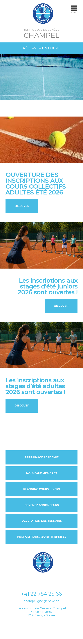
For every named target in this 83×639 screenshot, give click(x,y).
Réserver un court (41, 48)
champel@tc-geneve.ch (41, 601)
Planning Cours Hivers (41, 489)
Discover (22, 206)
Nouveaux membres (41, 473)
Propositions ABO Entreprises (41, 536)
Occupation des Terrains (41, 520)
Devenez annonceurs (41, 505)
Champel (41, 35)
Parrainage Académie (42, 457)
